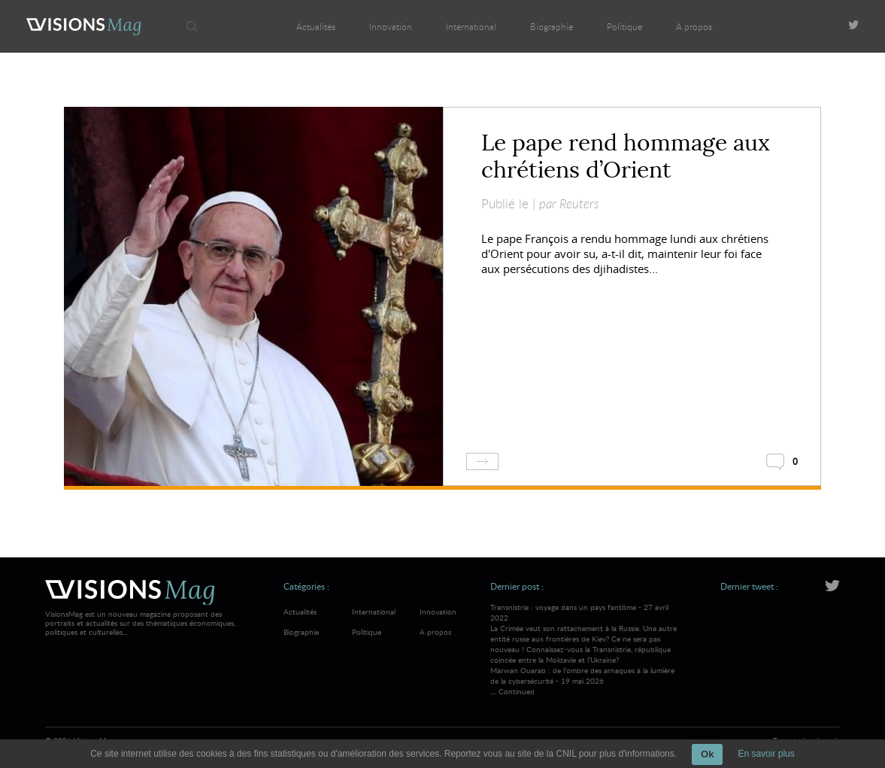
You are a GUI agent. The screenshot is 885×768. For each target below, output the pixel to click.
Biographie (551, 26)
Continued (517, 691)
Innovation (390, 26)
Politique (624, 26)
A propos (694, 26)
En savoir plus (766, 753)
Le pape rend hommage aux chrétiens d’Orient (625, 156)
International (471, 26)
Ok (707, 754)
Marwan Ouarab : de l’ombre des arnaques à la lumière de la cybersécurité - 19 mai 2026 (582, 675)
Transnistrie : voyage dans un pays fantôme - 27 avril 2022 (585, 633)
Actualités (315, 26)
